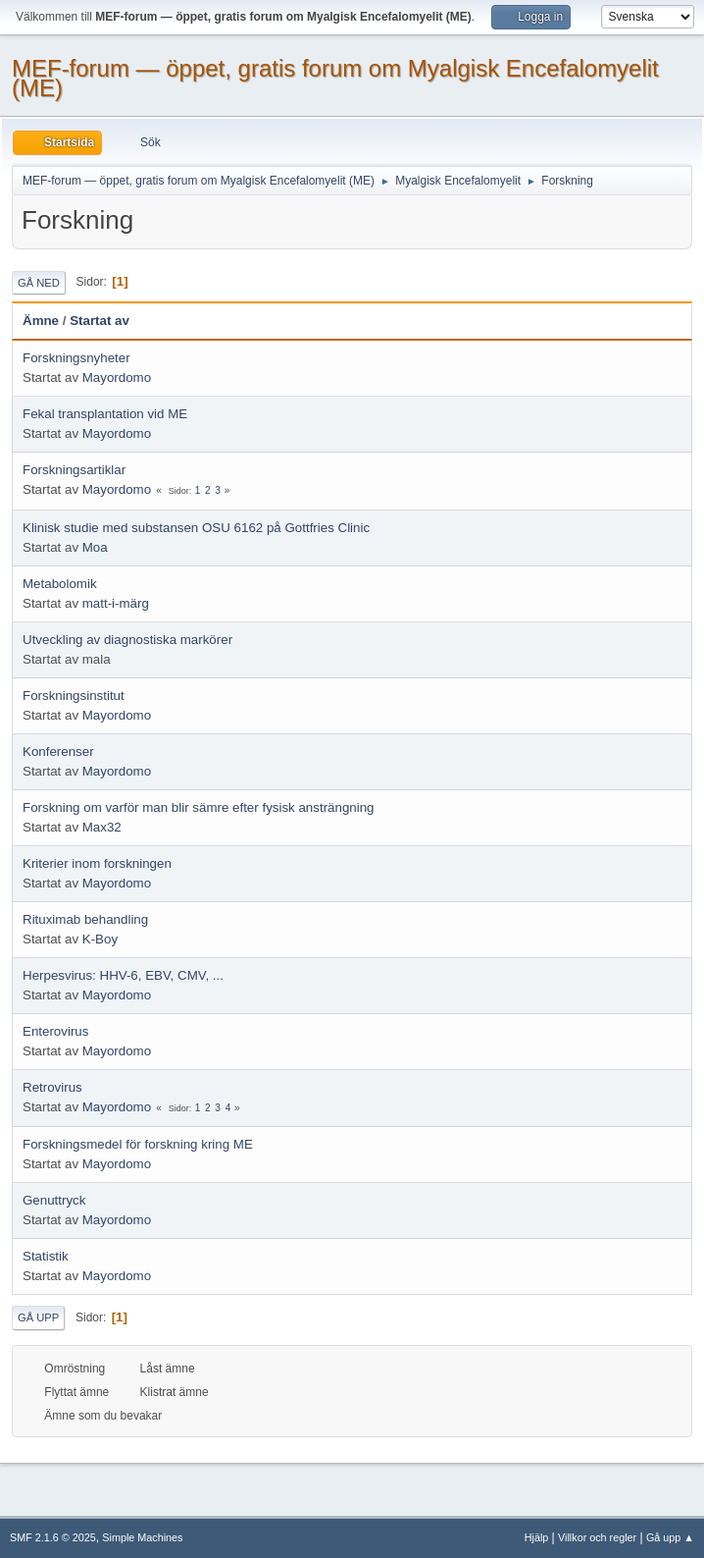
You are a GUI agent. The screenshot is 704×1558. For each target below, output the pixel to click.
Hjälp (537, 1537)
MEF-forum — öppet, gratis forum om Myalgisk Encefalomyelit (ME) (335, 78)
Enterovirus (55, 1031)
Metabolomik (60, 583)
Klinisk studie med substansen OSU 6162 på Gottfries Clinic (196, 527)
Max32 (102, 827)
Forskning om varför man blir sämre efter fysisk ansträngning (199, 807)
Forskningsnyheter (76, 357)
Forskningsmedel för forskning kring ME (138, 1144)
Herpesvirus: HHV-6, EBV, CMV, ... (123, 975)
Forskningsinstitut (74, 695)
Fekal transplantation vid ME (105, 413)
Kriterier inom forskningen (97, 863)
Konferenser (58, 751)
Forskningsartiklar (74, 469)
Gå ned (39, 283)
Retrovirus (52, 1087)
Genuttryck (54, 1200)
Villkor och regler (597, 1537)
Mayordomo (116, 377)
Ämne (41, 320)
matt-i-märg (115, 603)
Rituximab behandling (85, 919)
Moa (95, 547)
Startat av (99, 320)
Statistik (46, 1256)
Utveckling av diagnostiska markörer (127, 639)
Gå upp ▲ (670, 1537)
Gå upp (38, 1317)
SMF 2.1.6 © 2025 (53, 1537)
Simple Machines (142, 1537)
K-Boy (100, 939)
